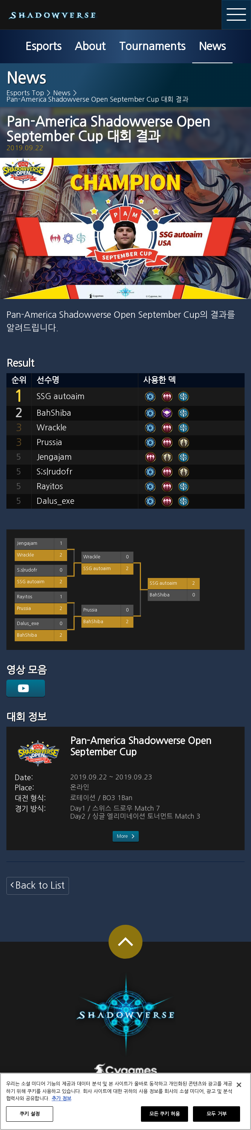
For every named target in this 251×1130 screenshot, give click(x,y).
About (90, 46)
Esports (43, 46)
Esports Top (25, 93)
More (122, 836)
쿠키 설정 (30, 1117)
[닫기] (239, 1088)
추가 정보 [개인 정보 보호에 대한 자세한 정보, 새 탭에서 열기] (61, 1102)
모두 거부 (217, 1117)
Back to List (40, 885)
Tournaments (152, 46)
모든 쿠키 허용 (164, 1117)
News (212, 46)
